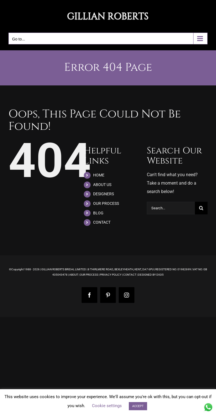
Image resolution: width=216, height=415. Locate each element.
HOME (98, 175)
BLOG (98, 213)
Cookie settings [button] (107, 405)
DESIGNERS (103, 194)
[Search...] (171, 208)
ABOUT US (102, 184)
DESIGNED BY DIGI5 (151, 274)
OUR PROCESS (106, 203)
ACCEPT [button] (138, 406)
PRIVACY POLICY (111, 274)
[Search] (201, 208)
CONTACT (102, 222)
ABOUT (73, 274)
